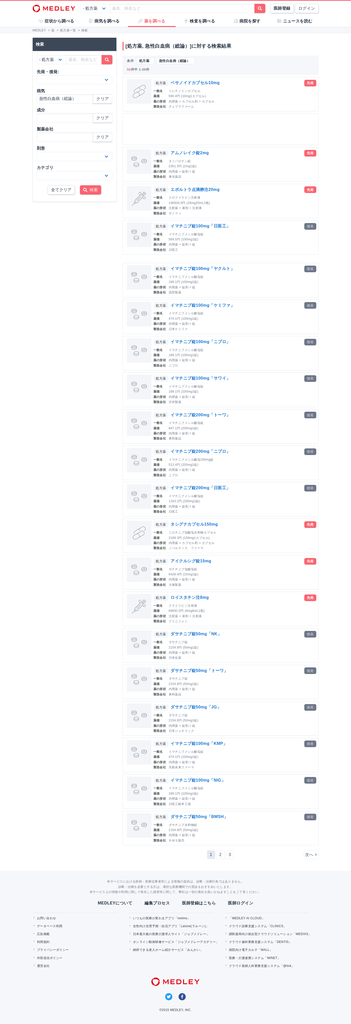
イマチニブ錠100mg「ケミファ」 (203, 305)
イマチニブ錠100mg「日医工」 (200, 226)
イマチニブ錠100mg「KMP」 (199, 743)
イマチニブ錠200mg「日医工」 (200, 488)
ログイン (306, 8)
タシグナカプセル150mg (194, 524)
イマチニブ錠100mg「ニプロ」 (200, 342)
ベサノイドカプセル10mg (195, 83)
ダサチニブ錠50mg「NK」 (196, 634)
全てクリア (61, 190)
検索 (90, 190)
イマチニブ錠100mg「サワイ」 (200, 378)
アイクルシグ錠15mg (191, 561)
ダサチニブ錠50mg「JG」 (196, 707)
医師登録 (282, 8)
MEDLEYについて (115, 903)
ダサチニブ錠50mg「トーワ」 (199, 670)
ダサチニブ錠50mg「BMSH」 (199, 816)
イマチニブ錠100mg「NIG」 (198, 780)
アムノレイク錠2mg (190, 153)
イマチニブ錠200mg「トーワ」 (200, 415)
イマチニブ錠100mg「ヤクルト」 (203, 268)
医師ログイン (240, 903)
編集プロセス (157, 903)
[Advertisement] (221, 129)
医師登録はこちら (199, 903)
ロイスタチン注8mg (190, 597)
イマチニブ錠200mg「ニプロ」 (200, 451)
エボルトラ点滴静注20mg (195, 189)
